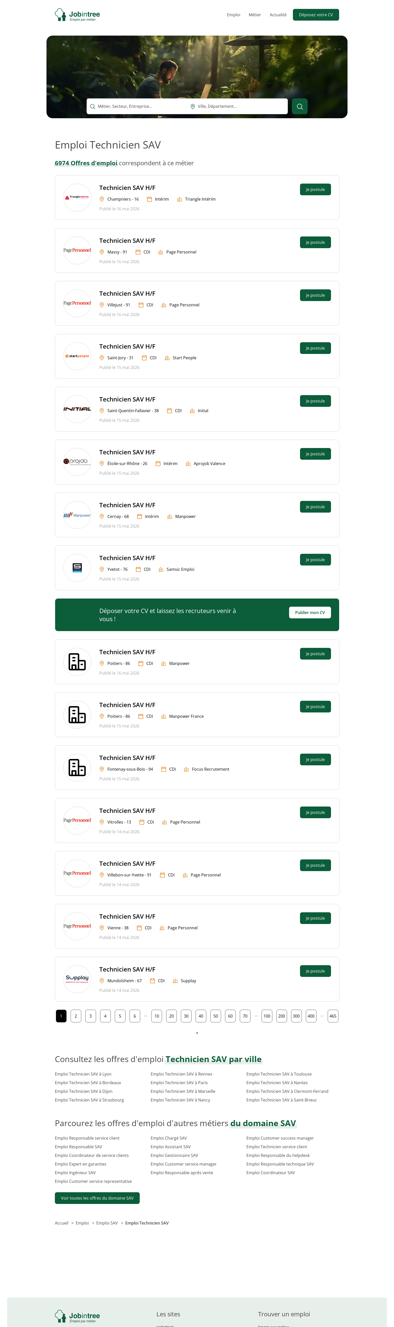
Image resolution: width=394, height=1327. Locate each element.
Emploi (233, 15)
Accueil (62, 1223)
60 (231, 1015)
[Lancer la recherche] (300, 106)
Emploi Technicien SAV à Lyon (83, 1074)
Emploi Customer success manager (280, 1138)
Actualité (278, 15)
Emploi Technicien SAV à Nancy (180, 1100)
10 (158, 1015)
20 (173, 1015)
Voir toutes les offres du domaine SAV (97, 1198)
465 (333, 1015)
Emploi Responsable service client (87, 1138)
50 (217, 1015)
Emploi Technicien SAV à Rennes (181, 1074)
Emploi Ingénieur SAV (75, 1172)
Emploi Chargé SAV (169, 1138)
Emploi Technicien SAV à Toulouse (279, 1074)
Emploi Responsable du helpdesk (278, 1155)
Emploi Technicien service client (276, 1147)
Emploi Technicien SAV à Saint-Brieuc (281, 1100)
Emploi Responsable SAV (78, 1147)
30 (187, 1015)
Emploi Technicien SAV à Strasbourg (89, 1100)
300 (297, 1015)
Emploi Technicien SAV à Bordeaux (88, 1082)
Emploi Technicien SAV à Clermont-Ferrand (287, 1091)
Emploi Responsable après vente (182, 1172)
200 (282, 1015)
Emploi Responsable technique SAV (280, 1164)
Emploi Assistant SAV (171, 1147)
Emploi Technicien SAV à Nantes (277, 1082)
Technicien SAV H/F (127, 187)
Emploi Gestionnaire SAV (174, 1155)
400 (312, 1015)
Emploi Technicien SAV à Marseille (183, 1091)
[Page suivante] (197, 1032)
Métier (255, 15)
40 (202, 1015)
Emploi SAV (107, 1223)
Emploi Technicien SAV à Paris (179, 1082)
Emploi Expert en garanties (80, 1164)
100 (267, 1015)
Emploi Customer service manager (184, 1164)
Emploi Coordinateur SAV (270, 1172)
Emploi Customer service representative (93, 1181)
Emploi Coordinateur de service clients (92, 1155)
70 (246, 1015)
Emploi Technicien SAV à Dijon (84, 1091)
